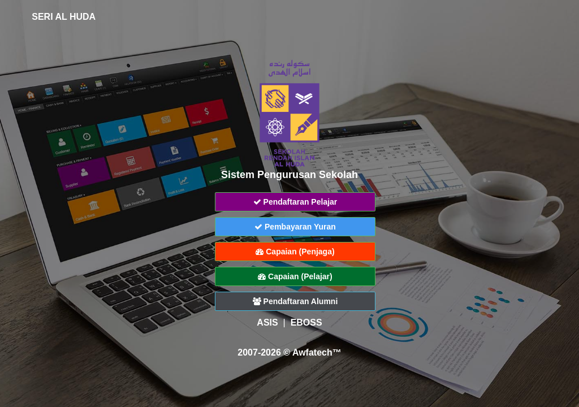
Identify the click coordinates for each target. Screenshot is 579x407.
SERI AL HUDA (56, 16)
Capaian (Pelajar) (295, 276)
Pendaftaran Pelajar (295, 201)
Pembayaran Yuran (295, 226)
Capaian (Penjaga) (295, 251)
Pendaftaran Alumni (295, 301)
